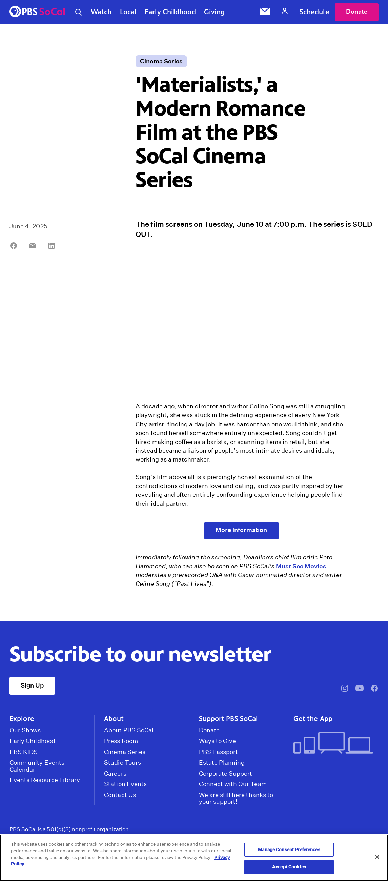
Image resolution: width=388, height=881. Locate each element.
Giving (214, 12)
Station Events (125, 784)
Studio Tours (122, 762)
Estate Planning (222, 762)
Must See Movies (301, 566)
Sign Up (32, 685)
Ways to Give (217, 741)
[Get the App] (333, 743)
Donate (356, 11)
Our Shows (25, 730)
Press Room (121, 741)
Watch (101, 12)
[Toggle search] (78, 12)
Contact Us (120, 795)
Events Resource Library (44, 780)
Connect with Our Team (233, 784)
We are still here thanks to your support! (236, 798)
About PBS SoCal (129, 730)
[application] (241, 321)
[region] (194, 857)
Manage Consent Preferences (289, 850)
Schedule (314, 12)
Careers (115, 773)
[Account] (285, 12)
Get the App (312, 719)
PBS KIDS (23, 752)
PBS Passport (218, 752)
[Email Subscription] (265, 12)
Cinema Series (161, 61)
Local (128, 12)
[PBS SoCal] (37, 12)
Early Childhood (170, 12)
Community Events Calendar (36, 766)
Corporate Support (225, 773)
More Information (241, 529)
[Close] (377, 856)
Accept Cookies (289, 867)
